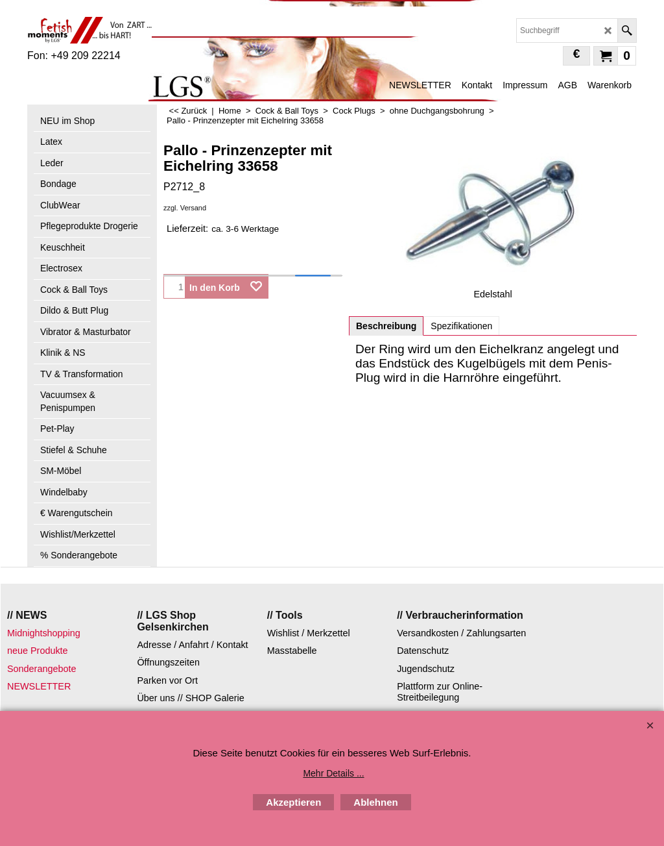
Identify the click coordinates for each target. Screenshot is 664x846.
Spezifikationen (461, 326)
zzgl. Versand (184, 208)
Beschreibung (386, 326)
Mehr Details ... (333, 773)
